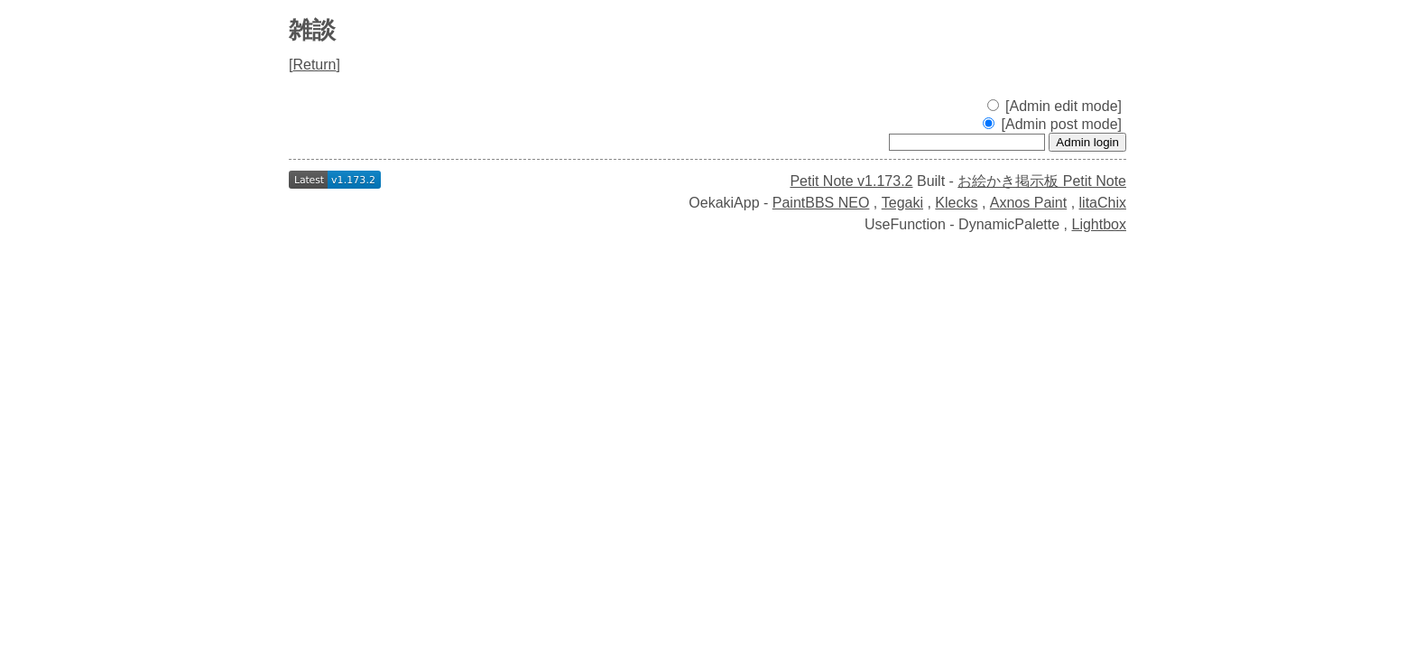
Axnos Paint (1028, 202)
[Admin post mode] (1052, 124)
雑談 (312, 29)
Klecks (956, 202)
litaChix (1102, 202)
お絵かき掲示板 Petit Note (1041, 181)
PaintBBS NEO (821, 202)
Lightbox (1099, 224)
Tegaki (902, 202)
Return (314, 64)
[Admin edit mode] (1054, 106)
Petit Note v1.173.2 (851, 181)
